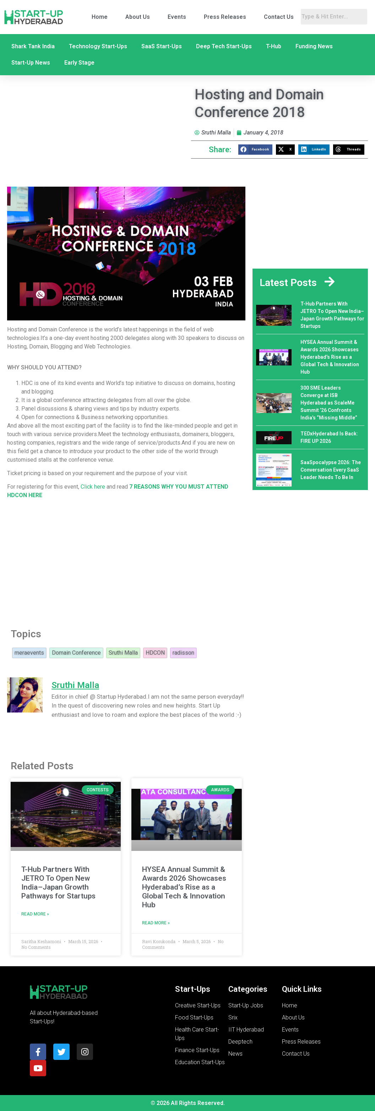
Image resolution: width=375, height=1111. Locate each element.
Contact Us (279, 16)
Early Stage (79, 62)
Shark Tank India (33, 46)
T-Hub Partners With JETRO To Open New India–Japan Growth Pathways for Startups (58, 883)
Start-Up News (30, 62)
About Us (137, 16)
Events (177, 16)
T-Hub (273, 46)
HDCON (155, 653)
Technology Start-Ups (98, 46)
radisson (183, 653)
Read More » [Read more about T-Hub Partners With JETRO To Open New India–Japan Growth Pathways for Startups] (35, 914)
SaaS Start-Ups (161, 46)
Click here (94, 486)
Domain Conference (76, 653)
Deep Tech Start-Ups (224, 46)
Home (100, 16)
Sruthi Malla (123, 653)
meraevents (29, 653)
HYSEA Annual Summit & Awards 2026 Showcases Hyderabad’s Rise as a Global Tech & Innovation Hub (184, 887)
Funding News (314, 46)
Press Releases (225, 16)
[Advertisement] (126, 561)
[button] (255, 149)
